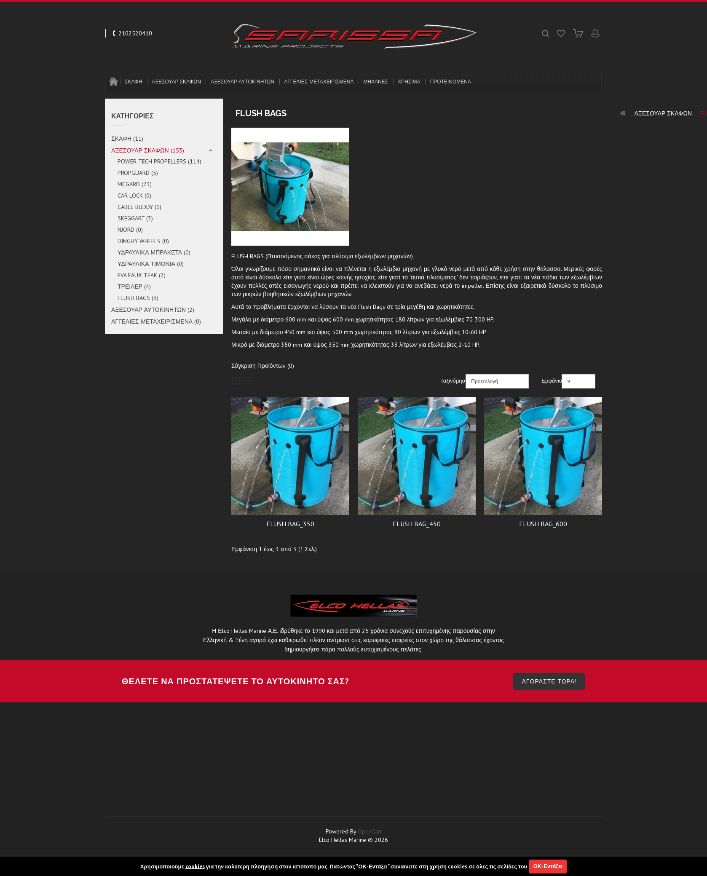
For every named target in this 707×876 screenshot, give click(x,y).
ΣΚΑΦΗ (133, 81)
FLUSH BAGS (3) (138, 298)
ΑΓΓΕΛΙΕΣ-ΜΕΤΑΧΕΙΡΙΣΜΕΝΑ (319, 81)
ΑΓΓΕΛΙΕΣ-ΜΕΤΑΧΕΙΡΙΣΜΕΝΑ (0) (156, 321)
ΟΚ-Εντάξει (547, 866)
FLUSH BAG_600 (543, 524)
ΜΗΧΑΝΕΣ (375, 81)
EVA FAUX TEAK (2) (142, 275)
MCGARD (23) (135, 184)
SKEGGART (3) (135, 218)
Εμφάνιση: (550, 380)
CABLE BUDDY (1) (139, 207)
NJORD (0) (130, 229)
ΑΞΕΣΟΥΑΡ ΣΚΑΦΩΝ (176, 81)
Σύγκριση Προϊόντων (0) (262, 366)
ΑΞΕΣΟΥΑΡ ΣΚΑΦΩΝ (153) (147, 150)
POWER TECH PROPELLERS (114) (159, 161)
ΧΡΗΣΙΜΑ (409, 81)
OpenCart (370, 852)
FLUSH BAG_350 (290, 524)
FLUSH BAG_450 (417, 524)
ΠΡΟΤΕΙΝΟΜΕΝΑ (450, 81)
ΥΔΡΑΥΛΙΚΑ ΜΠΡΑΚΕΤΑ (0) (154, 252)
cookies (195, 866)
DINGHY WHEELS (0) (143, 241)
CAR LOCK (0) (134, 195)
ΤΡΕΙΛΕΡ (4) (134, 286)
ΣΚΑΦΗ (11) (127, 138)
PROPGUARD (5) (138, 173)
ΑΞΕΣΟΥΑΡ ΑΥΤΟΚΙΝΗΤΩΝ (242, 81)
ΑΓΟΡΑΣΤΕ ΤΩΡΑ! (549, 702)
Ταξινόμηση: (451, 380)
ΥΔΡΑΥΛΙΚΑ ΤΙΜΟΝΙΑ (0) (151, 264)
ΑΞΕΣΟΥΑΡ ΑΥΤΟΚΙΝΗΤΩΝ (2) (152, 309)
